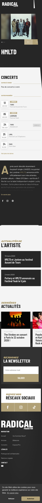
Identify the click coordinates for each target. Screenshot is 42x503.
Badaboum (14, 126)
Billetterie (16, 440)
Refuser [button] (11, 499)
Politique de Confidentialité (10, 454)
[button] (3, 42)
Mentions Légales (7, 458)
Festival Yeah (14, 118)
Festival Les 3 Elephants (17, 136)
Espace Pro (16, 445)
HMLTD (23, 172)
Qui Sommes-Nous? (19, 436)
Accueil (3, 436)
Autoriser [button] (30, 499)
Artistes (3, 440)
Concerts (4, 445)
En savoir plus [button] (12, 493)
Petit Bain (12, 146)
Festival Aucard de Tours (18, 106)
